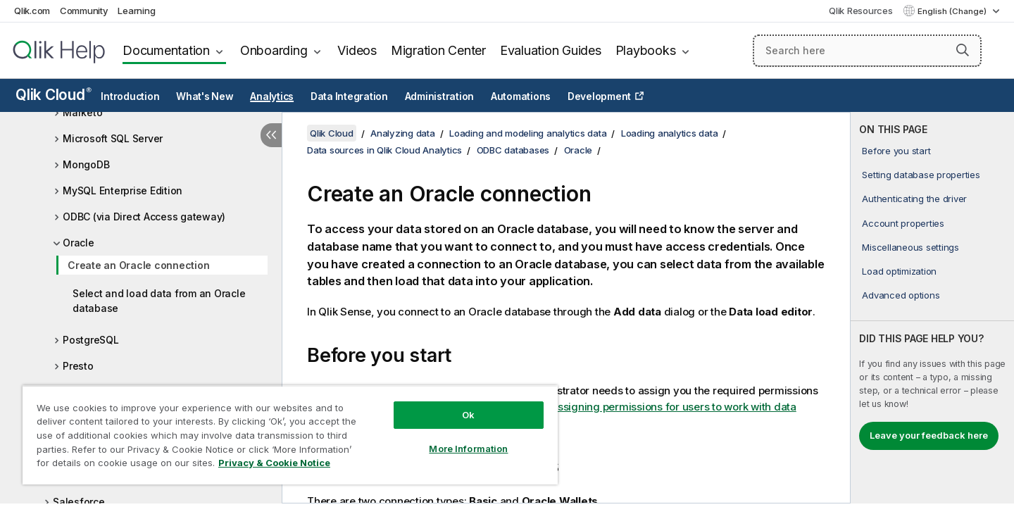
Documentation (166, 50)
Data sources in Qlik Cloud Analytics (384, 150)
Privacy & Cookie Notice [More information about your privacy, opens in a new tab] (274, 462)
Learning (136, 10)
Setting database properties (920, 174)
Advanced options (900, 295)
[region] (290, 434)
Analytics (272, 96)
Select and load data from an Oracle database (159, 300)
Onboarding (274, 50)
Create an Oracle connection (138, 265)
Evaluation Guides (550, 50)
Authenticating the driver (914, 198)
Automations (521, 96)
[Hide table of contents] (271, 135)
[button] (962, 50)
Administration (440, 96)
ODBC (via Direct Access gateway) (144, 217)
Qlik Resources (861, 10)
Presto (78, 366)
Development (599, 96)
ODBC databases (513, 150)
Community (84, 10)
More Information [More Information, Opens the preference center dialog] (468, 448)
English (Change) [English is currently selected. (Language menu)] (953, 11)
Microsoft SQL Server (113, 138)
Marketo (82, 112)
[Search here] (867, 50)
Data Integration (349, 96)
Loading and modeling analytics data (527, 133)
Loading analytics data (669, 133)
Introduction (130, 96)
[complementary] (932, 307)
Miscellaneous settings (910, 247)
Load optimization (899, 271)
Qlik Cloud (53, 95)
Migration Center (438, 50)
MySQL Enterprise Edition (122, 190)
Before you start (896, 150)
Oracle (78, 243)
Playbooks (645, 50)
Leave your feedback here (929, 435)
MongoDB (86, 164)
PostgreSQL (91, 340)
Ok (468, 414)
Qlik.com (32, 10)
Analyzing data (402, 133)
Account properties (903, 223)
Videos (357, 50)
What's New (205, 96)
